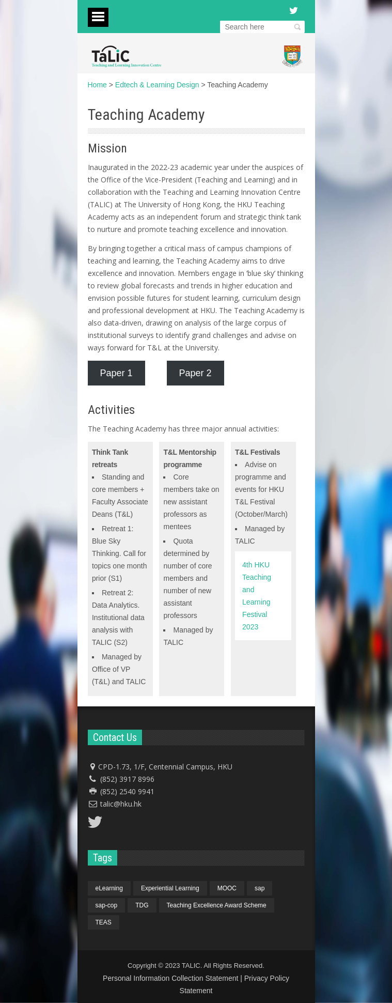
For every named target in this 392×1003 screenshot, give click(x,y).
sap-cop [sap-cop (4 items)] (107, 905)
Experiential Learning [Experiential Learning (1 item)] (170, 888)
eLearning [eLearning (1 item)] (109, 888)
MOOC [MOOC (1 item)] (227, 888)
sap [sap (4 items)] (259, 888)
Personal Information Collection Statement (170, 978)
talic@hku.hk (121, 804)
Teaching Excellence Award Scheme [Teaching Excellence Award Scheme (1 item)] (216, 905)
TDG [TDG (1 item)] (141, 905)
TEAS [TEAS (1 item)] (104, 922)
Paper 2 (195, 373)
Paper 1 (116, 373)
